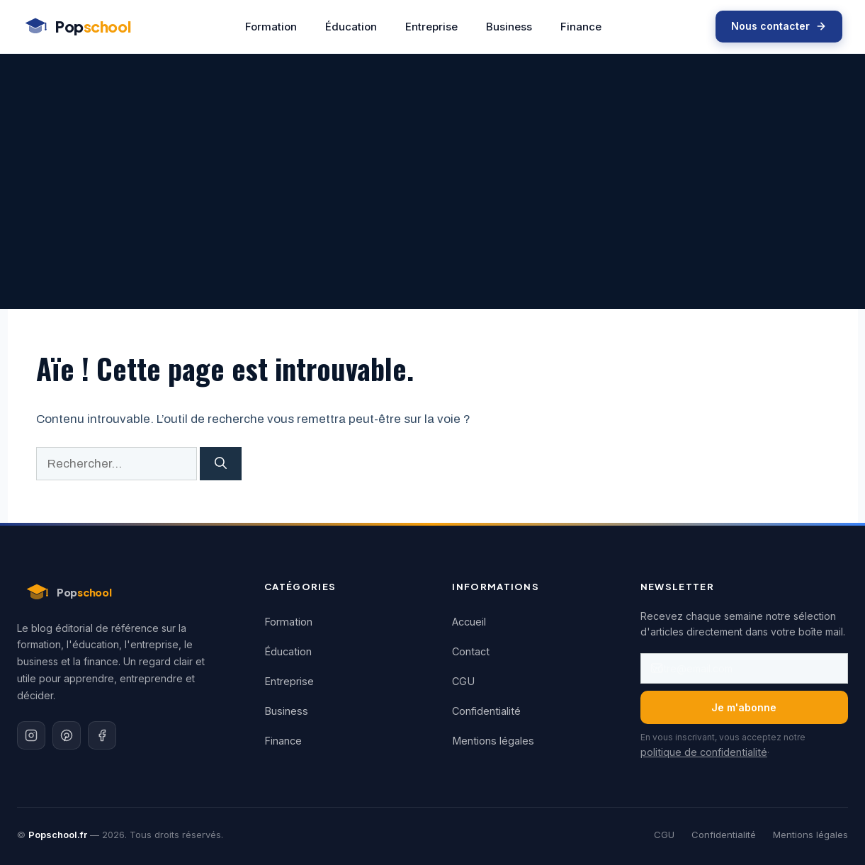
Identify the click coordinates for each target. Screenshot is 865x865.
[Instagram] (31, 735)
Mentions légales (493, 741)
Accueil (469, 622)
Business (509, 26)
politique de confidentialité (703, 752)
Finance (580, 26)
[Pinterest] (66, 735)
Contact (471, 651)
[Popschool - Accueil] (76, 27)
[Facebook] (102, 735)
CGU (463, 681)
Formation (271, 26)
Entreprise (431, 26)
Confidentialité (486, 711)
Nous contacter (779, 26)
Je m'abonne (743, 707)
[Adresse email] (744, 668)
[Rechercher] (221, 464)
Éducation (351, 26)
